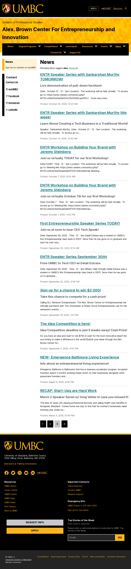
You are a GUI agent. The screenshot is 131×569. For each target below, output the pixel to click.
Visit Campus (10, 506)
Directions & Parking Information (20, 463)
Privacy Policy (74, 557)
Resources (87, 46)
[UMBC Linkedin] (33, 473)
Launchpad (71, 46)
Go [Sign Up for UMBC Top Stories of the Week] (120, 537)
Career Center (10, 490)
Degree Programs (27, 46)
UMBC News (10, 502)
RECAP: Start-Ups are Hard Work (68, 390)
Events (104, 46)
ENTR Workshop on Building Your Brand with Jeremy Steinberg (78, 149)
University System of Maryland (18, 560)
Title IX (85, 557)
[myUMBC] (106, 9)
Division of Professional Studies (22, 22)
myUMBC (13, 90)
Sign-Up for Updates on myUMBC (20, 67)
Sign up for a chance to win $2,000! (70, 290)
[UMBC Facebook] (7, 473)
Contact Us (56, 52)
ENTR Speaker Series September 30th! (73, 257)
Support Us (75, 52)
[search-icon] (126, 9)
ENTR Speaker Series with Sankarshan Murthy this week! (83, 114)
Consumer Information (116, 557)
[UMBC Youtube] (26, 473)
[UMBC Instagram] (20, 473)
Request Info (35, 522)
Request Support (75, 494)
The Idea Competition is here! (65, 324)
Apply (94, 8)
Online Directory (75, 486)
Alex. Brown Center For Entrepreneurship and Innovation (58, 33)
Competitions (51, 46)
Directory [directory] (117, 8)
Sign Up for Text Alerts (78, 510)
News (118, 46)
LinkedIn (12, 110)
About (10, 46)
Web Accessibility (97, 557)
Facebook (13, 97)
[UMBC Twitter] (13, 473)
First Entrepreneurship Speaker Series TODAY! (80, 223)
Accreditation (43, 557)
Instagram (14, 104)
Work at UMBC (10, 510)
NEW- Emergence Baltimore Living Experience (79, 357)
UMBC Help (9, 498)
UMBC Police (74, 505)
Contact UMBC (74, 490)
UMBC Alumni (10, 486)
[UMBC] (22, 8)
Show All (73, 68)
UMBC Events (10, 494)
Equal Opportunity (58, 557)
